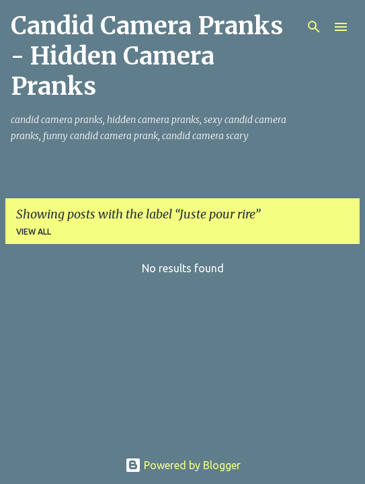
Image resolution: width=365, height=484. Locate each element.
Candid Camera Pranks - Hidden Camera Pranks (147, 56)
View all (33, 231)
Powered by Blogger (183, 465)
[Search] (314, 27)
